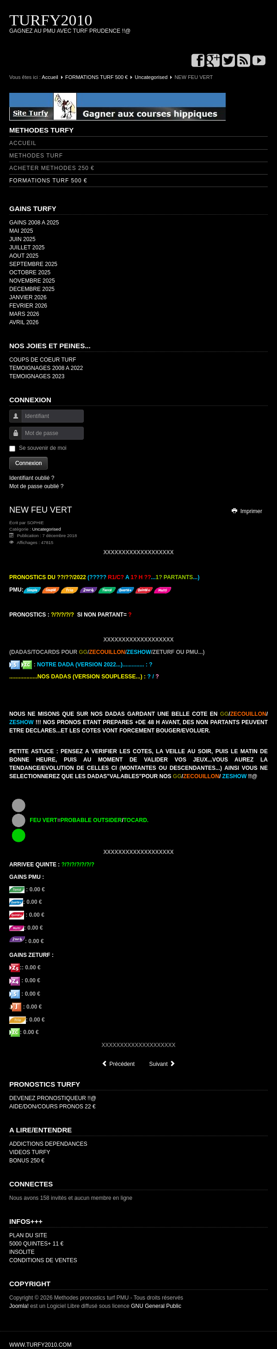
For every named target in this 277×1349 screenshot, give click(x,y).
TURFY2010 (50, 20)
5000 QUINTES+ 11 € (36, 1243)
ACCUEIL (23, 143)
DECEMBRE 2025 (32, 289)
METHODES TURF (36, 155)
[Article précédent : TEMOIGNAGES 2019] (118, 1064)
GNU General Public (156, 1306)
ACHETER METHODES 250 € (51, 168)
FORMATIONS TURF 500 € (96, 77)
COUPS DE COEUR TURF (42, 360)
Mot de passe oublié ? (36, 486)
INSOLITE (22, 1252)
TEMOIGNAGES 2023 (36, 376)
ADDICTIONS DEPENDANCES (48, 1144)
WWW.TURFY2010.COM (40, 1345)
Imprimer (246, 511)
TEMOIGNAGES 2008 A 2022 (46, 368)
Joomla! (19, 1306)
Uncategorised (151, 77)
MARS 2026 (24, 314)
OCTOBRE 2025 (29, 272)
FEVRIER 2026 (28, 305)
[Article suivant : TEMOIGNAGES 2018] (162, 1064)
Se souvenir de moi (43, 448)
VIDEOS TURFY (29, 1152)
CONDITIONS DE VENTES (43, 1260)
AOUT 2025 (23, 256)
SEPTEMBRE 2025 (33, 264)
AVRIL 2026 (23, 322)
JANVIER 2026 (28, 297)
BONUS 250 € (26, 1160)
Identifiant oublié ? (31, 478)
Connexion (28, 463)
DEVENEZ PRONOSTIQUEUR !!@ (52, 1098)
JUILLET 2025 (27, 247)
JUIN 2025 (22, 239)
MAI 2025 (21, 231)
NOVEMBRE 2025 (32, 281)
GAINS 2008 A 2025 (34, 222)
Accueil (50, 77)
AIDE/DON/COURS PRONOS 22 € (52, 1106)
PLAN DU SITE (28, 1235)
